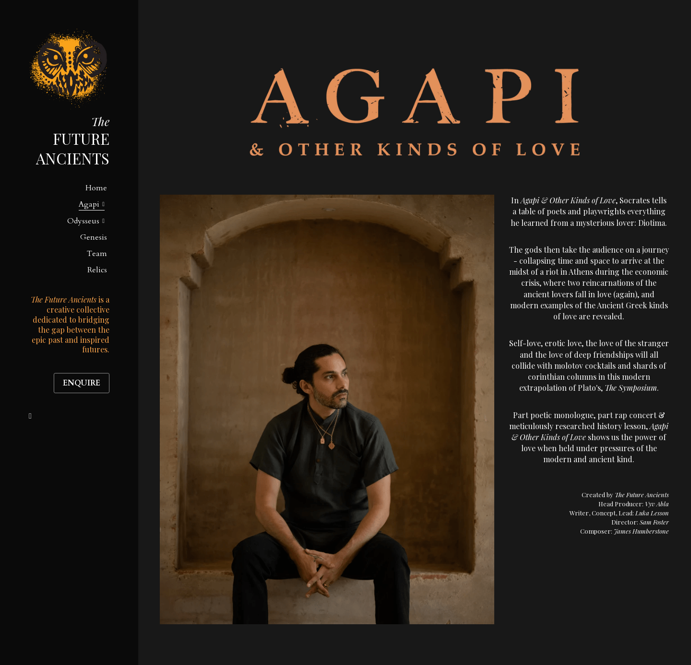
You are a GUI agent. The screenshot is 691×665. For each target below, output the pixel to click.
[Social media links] (30, 416)
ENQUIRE (81, 383)
